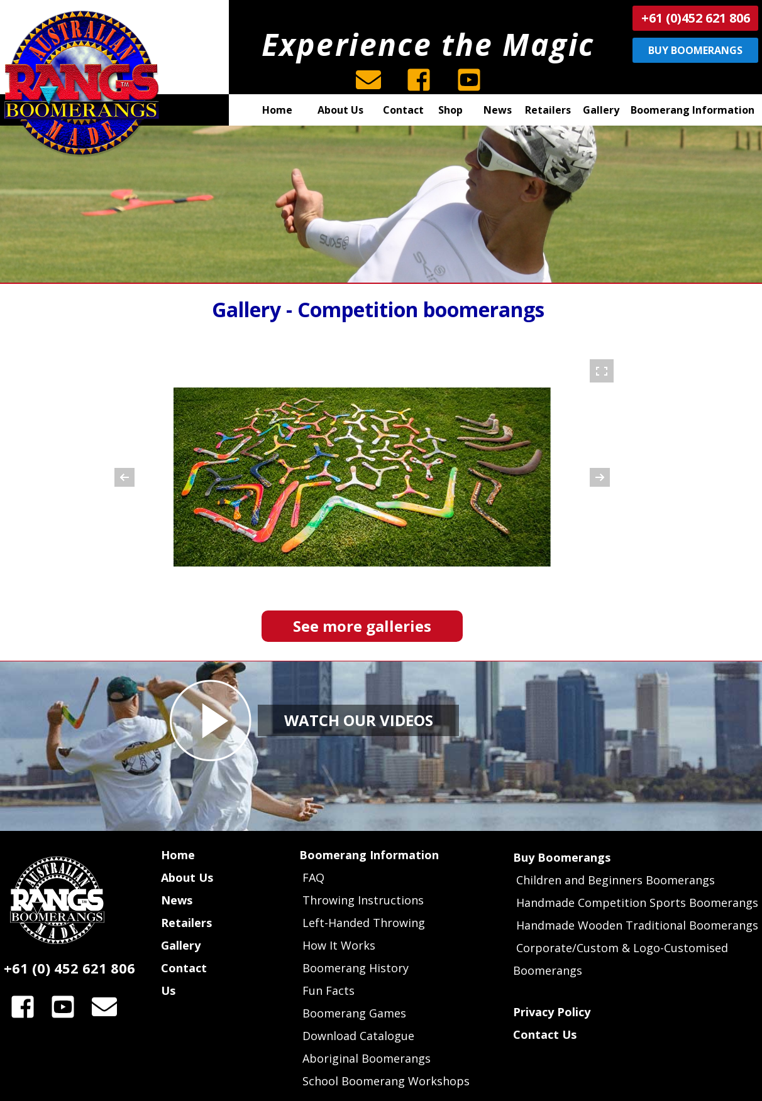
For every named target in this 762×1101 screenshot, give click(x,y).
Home (178, 854)
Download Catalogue (358, 1035)
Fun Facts (328, 990)
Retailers (186, 922)
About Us (187, 877)
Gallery (181, 945)
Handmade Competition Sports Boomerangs (637, 902)
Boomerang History (355, 967)
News (176, 900)
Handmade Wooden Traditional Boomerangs (637, 925)
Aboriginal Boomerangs (366, 1058)
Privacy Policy (551, 1011)
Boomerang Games (354, 1013)
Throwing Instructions (363, 900)
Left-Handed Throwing (363, 922)
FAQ (311, 877)
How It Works (338, 945)
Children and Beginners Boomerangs (615, 879)
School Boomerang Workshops (386, 1080)
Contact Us (545, 1034)
